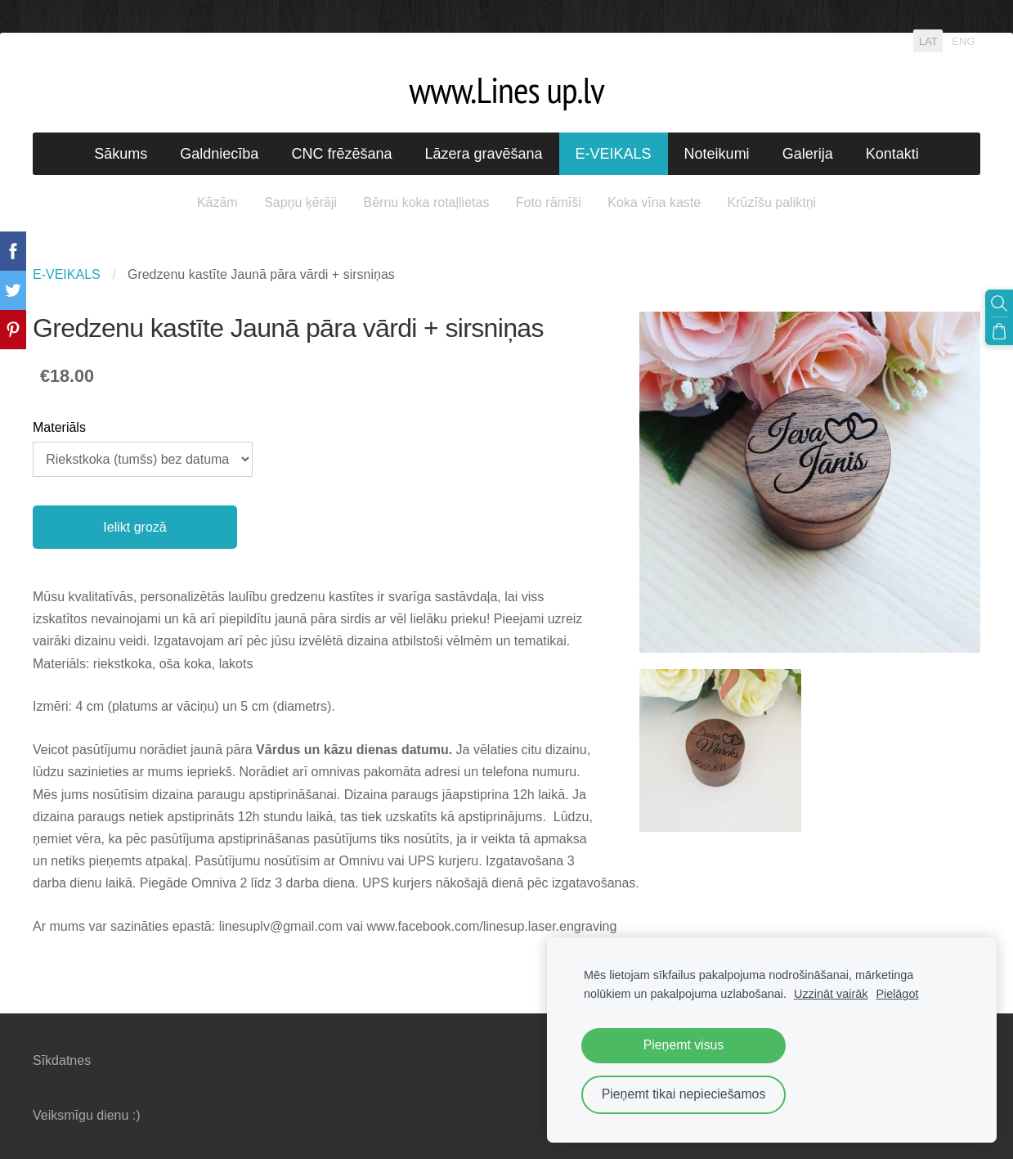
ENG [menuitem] (963, 40)
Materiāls (59, 427)
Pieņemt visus (683, 1045)
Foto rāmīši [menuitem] (548, 202)
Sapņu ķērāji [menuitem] (300, 202)
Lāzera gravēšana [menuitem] (483, 154)
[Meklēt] (999, 303)
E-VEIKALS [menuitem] (614, 154)
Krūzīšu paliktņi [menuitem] (772, 202)
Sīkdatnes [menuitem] (62, 1060)
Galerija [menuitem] (807, 154)
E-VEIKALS (67, 274)
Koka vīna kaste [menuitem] (654, 202)
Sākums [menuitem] (120, 154)
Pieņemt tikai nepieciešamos (684, 1094)
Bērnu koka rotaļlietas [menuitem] (427, 202)
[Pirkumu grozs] (999, 331)
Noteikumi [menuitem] (717, 154)
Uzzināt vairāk (830, 993)
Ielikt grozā (134, 527)
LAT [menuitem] (928, 40)
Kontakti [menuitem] (892, 154)
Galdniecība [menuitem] (219, 154)
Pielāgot (897, 993)
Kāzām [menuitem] (217, 202)
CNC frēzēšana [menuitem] (341, 154)
